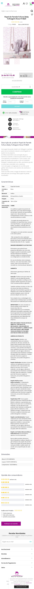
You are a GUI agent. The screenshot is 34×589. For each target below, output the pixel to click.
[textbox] (17, 11)
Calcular (17, 106)
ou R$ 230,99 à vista (8, 77)
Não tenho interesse (8, 515)
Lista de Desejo (32, 14)
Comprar (17, 91)
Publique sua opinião (11, 523)
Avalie (21, 22)
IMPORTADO (25, 24)
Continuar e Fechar (21, 586)
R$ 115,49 (10, 75)
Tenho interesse (7, 513)
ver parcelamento (17, 80)
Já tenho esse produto (9, 517)
